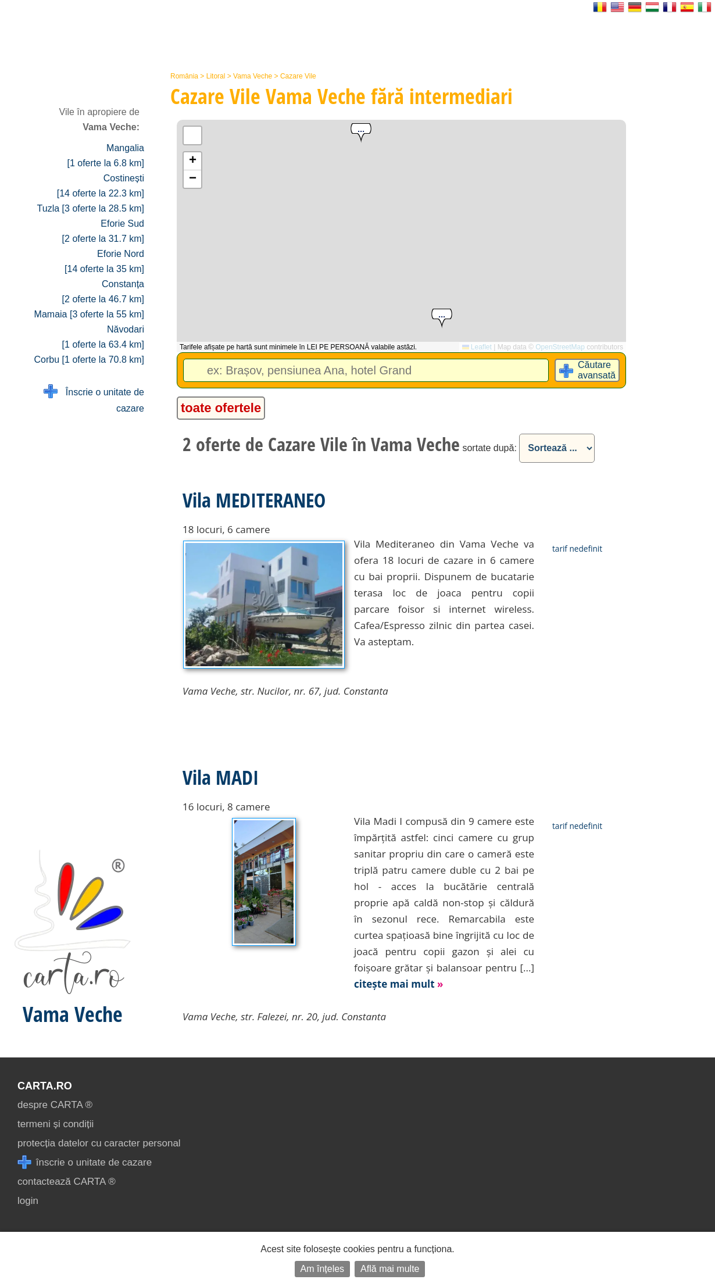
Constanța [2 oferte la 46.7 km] (103, 291)
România (184, 76)
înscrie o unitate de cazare (84, 1162)
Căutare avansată (597, 370)
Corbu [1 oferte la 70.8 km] (89, 359)
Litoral (216, 76)
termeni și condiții (55, 1124)
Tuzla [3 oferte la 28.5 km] (90, 208)
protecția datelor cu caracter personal (99, 1143)
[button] (361, 133)
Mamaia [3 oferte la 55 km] (89, 314)
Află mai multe (389, 1269)
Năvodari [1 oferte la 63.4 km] (103, 336)
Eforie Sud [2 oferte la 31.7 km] (103, 231)
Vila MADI (221, 777)
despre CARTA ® (54, 1104)
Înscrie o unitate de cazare (94, 399)
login (27, 1200)
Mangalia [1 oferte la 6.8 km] (105, 155)
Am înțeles (323, 1269)
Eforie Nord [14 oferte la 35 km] (104, 261)
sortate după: (489, 448)
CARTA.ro (44, 1086)
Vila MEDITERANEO (254, 500)
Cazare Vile (298, 76)
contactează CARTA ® (66, 1181)
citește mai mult (399, 984)
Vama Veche (252, 76)
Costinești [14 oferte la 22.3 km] (100, 185)
